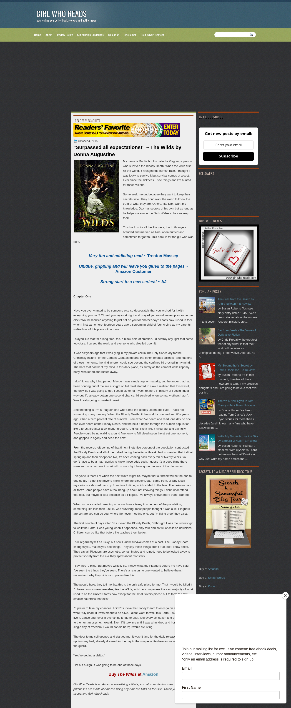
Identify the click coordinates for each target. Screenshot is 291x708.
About (49, 34)
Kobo (211, 586)
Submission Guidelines (90, 34)
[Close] (285, 595)
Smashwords (216, 577)
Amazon (213, 569)
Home (37, 34)
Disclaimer (129, 34)
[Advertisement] (145, 77)
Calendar (113, 34)
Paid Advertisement (152, 34)
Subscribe (228, 156)
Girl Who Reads (61, 13)
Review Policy (65, 34)
